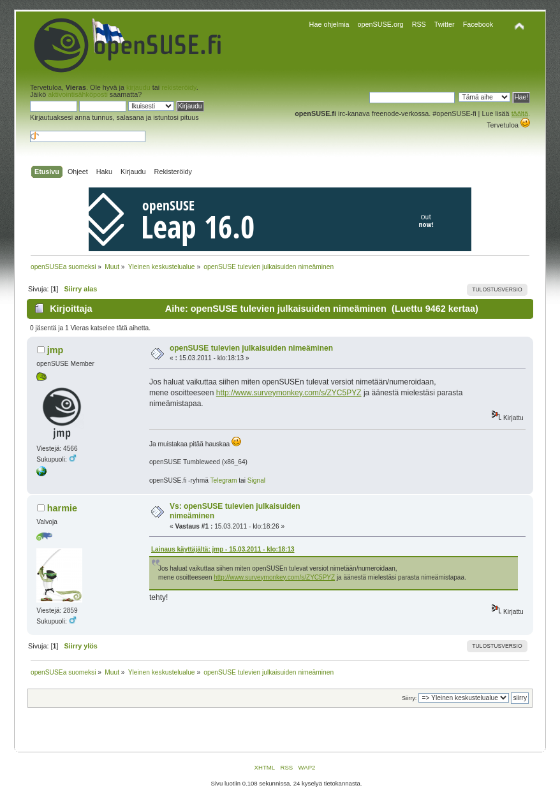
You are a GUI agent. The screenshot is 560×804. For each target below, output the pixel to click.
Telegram (223, 480)
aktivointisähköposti (78, 94)
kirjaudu (138, 87)
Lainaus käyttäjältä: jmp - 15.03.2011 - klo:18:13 (223, 549)
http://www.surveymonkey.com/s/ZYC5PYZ (289, 392)
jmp (55, 350)
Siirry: (409, 698)
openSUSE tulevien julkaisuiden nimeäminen (251, 348)
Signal (256, 480)
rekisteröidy (178, 87)
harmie (62, 508)
